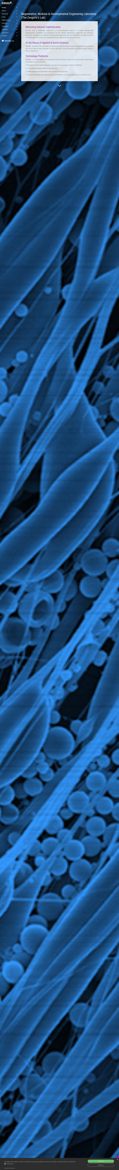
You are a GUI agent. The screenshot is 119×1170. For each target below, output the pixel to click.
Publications (6, 20)
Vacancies (5, 33)
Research (5, 14)
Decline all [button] (101, 1165)
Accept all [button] (101, 1161)
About (4, 11)
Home (4, 8)
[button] (40, 1164)
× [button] (117, 1159)
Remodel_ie (9, 41)
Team (3, 17)
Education (5, 26)
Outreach (5, 29)
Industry (4, 23)
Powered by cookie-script (9, 1168)
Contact (4, 36)
